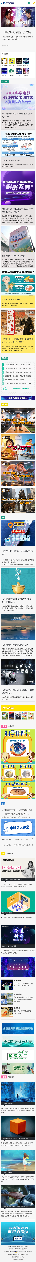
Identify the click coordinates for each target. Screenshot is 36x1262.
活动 (3, 804)
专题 (3, 517)
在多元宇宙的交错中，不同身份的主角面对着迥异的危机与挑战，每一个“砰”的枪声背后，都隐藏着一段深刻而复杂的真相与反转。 (17, 1111)
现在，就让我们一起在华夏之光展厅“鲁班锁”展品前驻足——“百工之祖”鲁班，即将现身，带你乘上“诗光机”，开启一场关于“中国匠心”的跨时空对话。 (17, 348)
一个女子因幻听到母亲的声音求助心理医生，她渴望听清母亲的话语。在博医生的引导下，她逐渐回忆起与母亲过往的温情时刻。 (17, 1179)
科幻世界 (11, 1077)
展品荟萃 (17, 1008)
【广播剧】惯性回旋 (7, 1103)
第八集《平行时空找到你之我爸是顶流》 (18, 368)
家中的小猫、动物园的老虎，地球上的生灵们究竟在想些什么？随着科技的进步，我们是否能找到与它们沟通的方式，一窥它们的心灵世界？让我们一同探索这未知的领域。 (17, 1214)
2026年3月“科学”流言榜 (11, 161)
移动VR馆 (17, 980)
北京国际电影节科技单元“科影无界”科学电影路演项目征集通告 (17, 210)
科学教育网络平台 (7, 913)
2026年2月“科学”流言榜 (11, 299)
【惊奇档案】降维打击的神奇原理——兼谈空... (15, 1138)
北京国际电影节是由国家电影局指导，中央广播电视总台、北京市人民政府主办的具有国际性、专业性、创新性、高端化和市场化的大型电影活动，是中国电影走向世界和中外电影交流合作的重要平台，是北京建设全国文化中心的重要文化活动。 (17, 220)
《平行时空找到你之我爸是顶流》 (18, 32)
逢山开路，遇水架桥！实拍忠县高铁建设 (18, 376)
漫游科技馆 (18, 994)
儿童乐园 (11, 726)
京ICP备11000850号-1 (9, 1251)
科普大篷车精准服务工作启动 (13, 256)
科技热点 (10, 853)
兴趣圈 (4, 726)
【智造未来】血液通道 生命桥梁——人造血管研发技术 (19, 383)
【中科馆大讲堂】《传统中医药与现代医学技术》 (18, 845)
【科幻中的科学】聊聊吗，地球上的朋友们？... (15, 1207)
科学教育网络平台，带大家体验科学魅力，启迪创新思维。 (17, 917)
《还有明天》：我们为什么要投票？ (12, 879)
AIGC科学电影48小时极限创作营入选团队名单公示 (18, 115)
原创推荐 (5, 54)
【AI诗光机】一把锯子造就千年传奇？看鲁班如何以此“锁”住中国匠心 (17, 340)
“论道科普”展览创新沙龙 (9, 946)
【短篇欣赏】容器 (6, 1172)
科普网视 (5, 404)
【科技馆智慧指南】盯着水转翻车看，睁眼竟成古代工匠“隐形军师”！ (19, 372)
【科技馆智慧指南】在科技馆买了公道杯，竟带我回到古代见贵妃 (19, 365)
